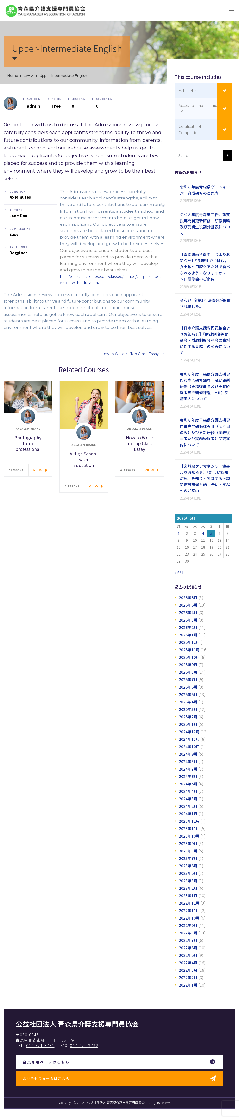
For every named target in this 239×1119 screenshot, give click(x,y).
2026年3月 (188, 620)
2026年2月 (188, 627)
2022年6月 (188, 948)
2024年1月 (188, 813)
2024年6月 (188, 776)
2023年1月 (188, 895)
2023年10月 (189, 836)
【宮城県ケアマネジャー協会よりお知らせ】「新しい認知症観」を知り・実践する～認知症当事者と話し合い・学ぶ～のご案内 (205, 478)
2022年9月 (188, 925)
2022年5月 (188, 955)
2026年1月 (188, 635)
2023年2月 (188, 888)
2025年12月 (189, 642)
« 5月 (179, 572)
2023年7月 (188, 858)
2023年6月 (188, 866)
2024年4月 (188, 791)
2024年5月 (188, 784)
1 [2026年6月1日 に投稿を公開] (179, 533)
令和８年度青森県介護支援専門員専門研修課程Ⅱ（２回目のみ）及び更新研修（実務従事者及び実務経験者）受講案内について (205, 432)
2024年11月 (189, 739)
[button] (119, 1062)
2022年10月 (189, 918)
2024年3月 (188, 799)
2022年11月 (189, 910)
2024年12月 (189, 731)
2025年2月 (188, 717)
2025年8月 (188, 672)
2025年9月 (188, 664)
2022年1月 (188, 985)
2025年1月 (188, 724)
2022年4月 (188, 962)
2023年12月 (189, 821)
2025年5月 (188, 694)
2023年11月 (189, 828)
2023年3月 (188, 880)
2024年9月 (188, 754)
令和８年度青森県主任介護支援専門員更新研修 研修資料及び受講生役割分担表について (205, 223)
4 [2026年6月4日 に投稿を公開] (203, 533)
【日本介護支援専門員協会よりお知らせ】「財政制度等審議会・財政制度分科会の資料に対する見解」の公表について (205, 340)
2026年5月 (188, 605)
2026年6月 (188, 597)
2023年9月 (188, 843)
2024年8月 (188, 761)
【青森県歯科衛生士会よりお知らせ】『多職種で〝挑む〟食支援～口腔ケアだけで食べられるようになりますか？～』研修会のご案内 (205, 266)
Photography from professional (27, 443)
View (38, 470)
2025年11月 (189, 650)
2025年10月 (189, 657)
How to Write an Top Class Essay (132, 353)
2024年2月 (188, 806)
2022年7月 (188, 940)
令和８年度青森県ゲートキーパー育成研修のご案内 (205, 190)
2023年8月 (188, 851)
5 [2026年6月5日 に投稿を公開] (211, 533)
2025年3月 (188, 709)
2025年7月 (188, 679)
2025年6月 (188, 687)
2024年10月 (189, 746)
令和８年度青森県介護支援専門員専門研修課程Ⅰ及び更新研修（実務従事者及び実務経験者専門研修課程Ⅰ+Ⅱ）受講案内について (205, 386)
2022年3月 (188, 970)
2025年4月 (188, 702)
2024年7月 (188, 769)
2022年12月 (189, 903)
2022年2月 (188, 977)
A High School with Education (83, 459)
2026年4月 (188, 612)
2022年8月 (188, 933)
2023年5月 (188, 873)
